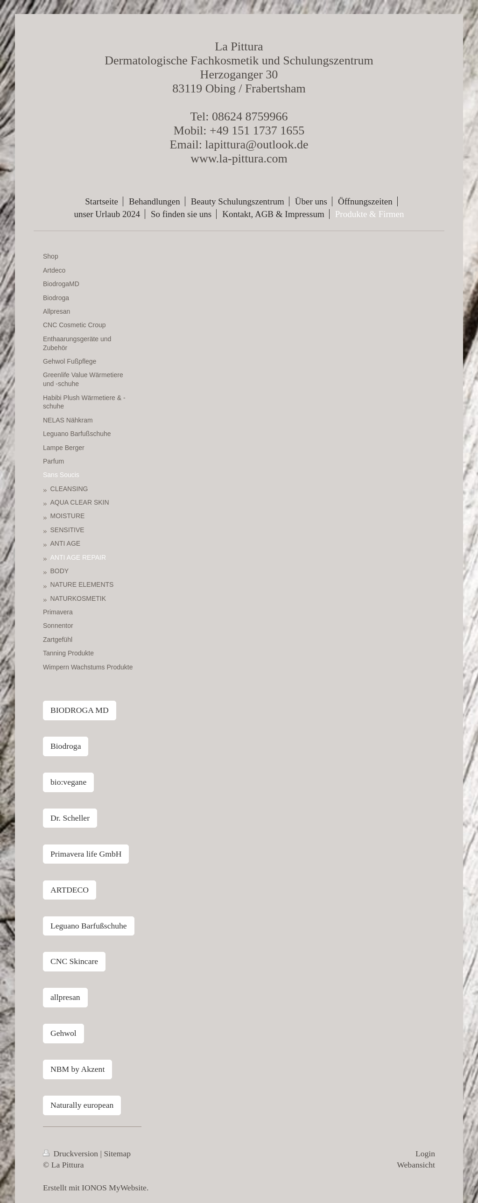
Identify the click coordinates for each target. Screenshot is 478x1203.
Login (425, 1153)
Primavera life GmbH (85, 853)
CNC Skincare (74, 961)
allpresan (65, 997)
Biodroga (65, 746)
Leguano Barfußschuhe (88, 925)
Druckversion (71, 1153)
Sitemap (117, 1153)
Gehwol (63, 1033)
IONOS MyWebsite (114, 1187)
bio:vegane (68, 782)
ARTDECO (69, 889)
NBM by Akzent (77, 1069)
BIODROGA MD (79, 710)
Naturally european (81, 1105)
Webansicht (416, 1164)
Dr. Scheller (70, 818)
